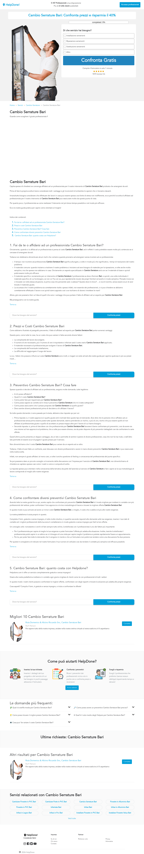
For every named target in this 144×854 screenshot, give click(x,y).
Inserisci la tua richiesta (33, 670)
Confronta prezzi (113, 315)
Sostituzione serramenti (75, 47)
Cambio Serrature (33, 105)
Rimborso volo (83, 839)
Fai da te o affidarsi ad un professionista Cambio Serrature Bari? (39, 222)
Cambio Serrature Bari (88, 802)
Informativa (109, 841)
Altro (68, 52)
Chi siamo (54, 841)
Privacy (108, 839)
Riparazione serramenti (75, 41)
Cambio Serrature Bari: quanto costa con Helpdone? (35, 236)
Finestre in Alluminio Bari (120, 802)
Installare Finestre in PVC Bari (88, 813)
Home (12, 105)
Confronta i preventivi (75, 670)
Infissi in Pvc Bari (56, 813)
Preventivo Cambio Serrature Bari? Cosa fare (31, 229)
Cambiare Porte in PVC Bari (56, 802)
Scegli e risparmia (116, 670)
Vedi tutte (72, 818)
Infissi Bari (88, 807)
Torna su (13, 305)
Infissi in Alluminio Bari (120, 807)
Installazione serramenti (75, 36)
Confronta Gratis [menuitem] (98, 60)
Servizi (20, 105)
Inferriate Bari (56, 807)
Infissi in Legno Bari (24, 813)
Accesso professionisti (130, 5)
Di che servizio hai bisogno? (77, 30)
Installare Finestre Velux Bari (120, 813)
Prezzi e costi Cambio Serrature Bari (28, 226)
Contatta (127, 624)
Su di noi (54, 839)
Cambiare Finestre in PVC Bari (24, 802)
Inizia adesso (72, 688)
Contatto (54, 843)
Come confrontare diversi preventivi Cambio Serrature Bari (37, 232)
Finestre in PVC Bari (24, 807)
